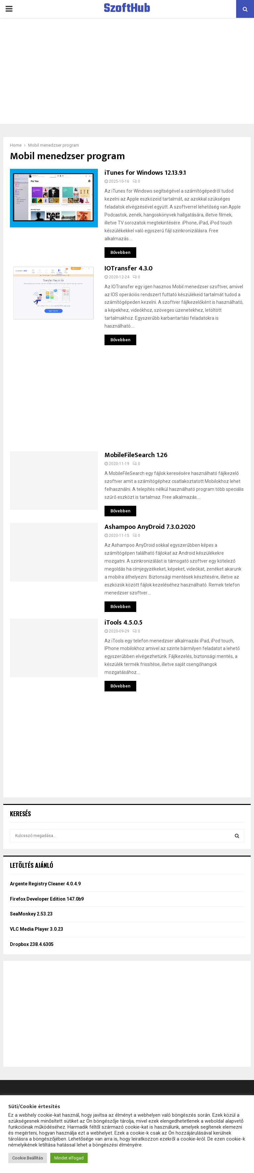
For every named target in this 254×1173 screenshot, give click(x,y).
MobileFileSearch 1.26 (136, 455)
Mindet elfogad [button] (69, 1157)
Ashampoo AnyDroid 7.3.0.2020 (150, 527)
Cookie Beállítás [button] (27, 1157)
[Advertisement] (127, 70)
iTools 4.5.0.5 (124, 622)
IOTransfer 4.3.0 (128, 268)
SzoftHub (127, 9)
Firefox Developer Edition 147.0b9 (47, 899)
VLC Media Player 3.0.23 (36, 929)
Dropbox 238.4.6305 (32, 944)
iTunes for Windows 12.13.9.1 (145, 172)
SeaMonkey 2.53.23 (31, 913)
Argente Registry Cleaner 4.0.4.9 (45, 883)
